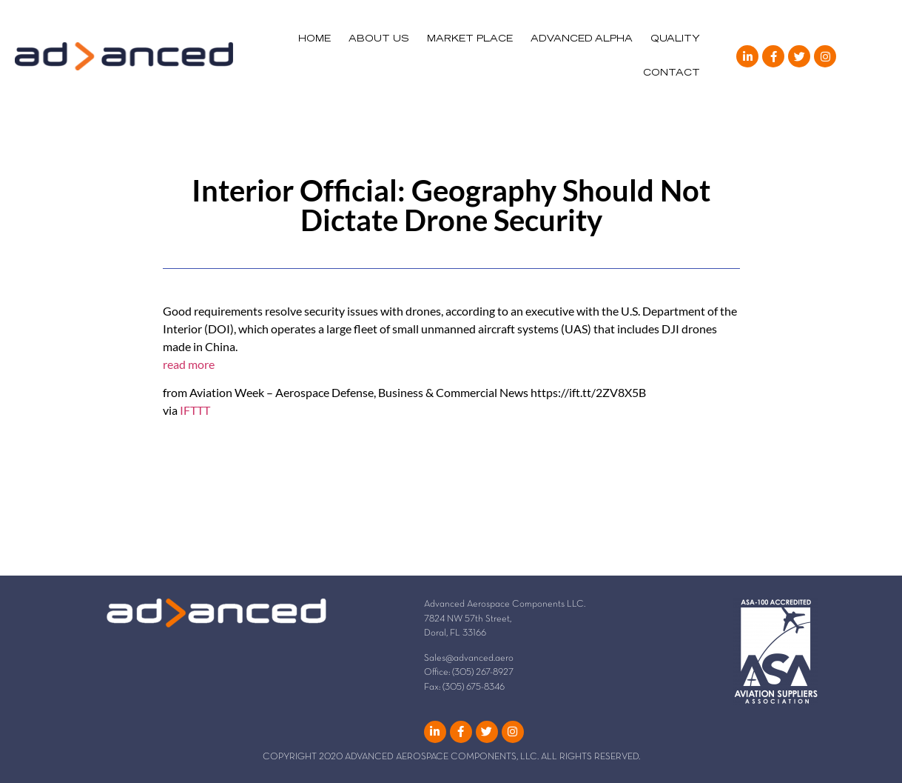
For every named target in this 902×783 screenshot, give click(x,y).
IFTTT (195, 410)
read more (189, 364)
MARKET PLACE (470, 39)
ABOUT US (379, 39)
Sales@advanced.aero (469, 658)
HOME (314, 39)
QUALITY (675, 39)
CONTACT (671, 73)
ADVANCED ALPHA (582, 39)
